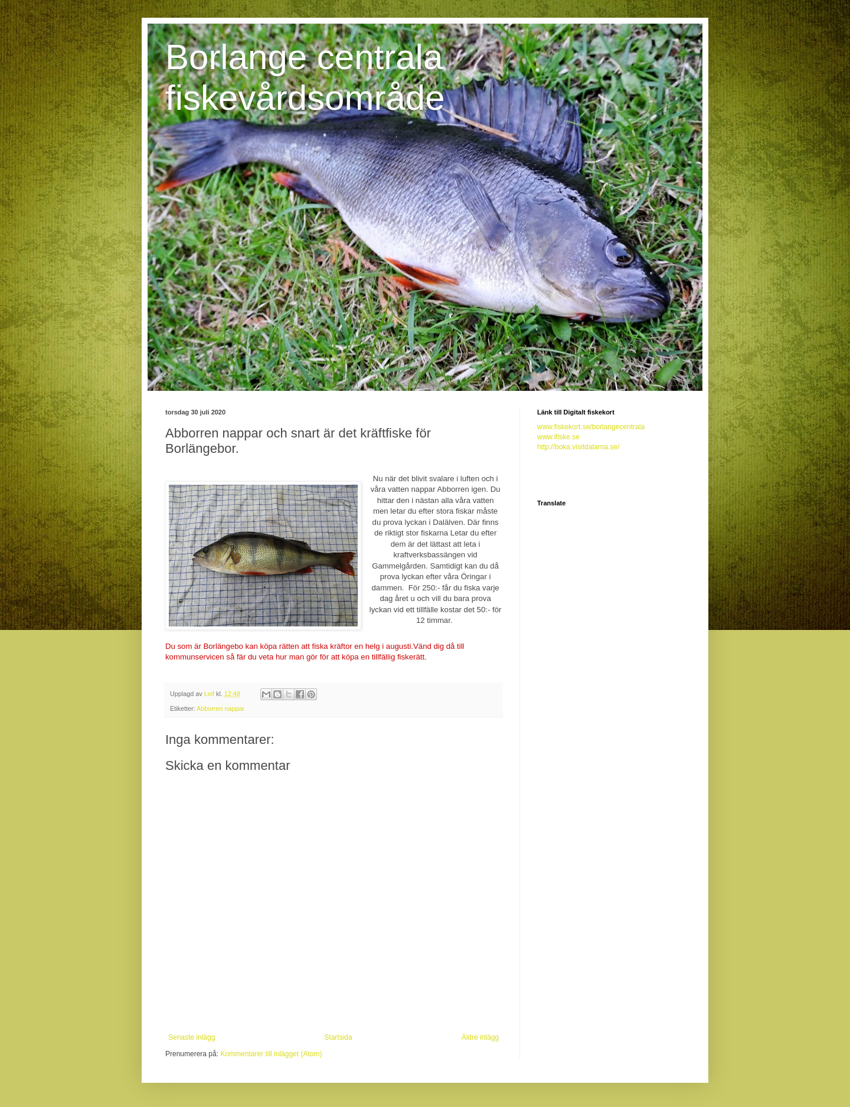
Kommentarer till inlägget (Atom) (271, 1054)
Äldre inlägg (480, 1037)
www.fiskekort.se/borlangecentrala (591, 427)
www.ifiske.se (558, 437)
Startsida (338, 1037)
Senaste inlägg (191, 1037)
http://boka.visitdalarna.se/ (578, 447)
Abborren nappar (220, 708)
